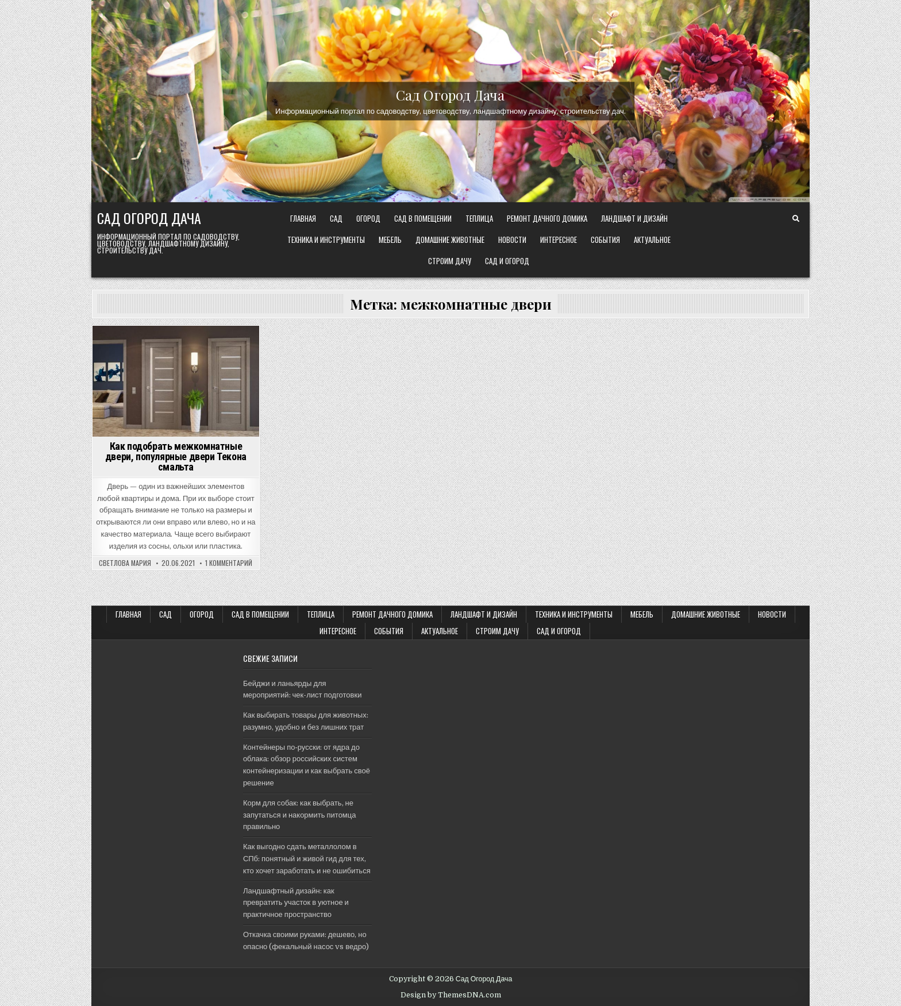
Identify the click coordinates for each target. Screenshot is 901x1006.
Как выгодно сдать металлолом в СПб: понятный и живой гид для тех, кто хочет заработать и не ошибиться (307, 858)
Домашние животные (449, 239)
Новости (512, 239)
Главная (303, 218)
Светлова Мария (125, 563)
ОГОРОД (368, 218)
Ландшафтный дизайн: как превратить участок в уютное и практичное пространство (296, 902)
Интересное (558, 239)
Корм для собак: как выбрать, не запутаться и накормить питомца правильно (299, 815)
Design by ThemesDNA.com (451, 995)
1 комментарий (228, 563)
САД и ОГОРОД (507, 261)
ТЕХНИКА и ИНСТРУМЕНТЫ (326, 239)
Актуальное (652, 239)
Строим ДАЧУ (449, 261)
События (605, 239)
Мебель (390, 239)
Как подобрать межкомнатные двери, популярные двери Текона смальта (176, 456)
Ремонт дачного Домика (547, 218)
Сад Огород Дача (450, 94)
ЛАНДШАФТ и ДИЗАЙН (634, 218)
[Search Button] (795, 218)
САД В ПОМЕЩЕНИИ (423, 218)
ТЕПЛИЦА (479, 218)
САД (336, 218)
